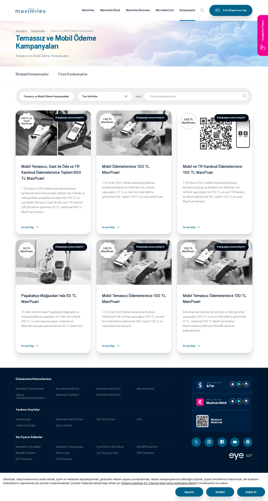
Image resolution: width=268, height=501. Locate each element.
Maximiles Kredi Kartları (69, 419)
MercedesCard (145, 388)
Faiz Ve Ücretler (105, 419)
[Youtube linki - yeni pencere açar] (235, 442)
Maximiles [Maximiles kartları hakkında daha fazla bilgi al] (88, 10)
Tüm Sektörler (90, 96)
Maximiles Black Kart (108, 394)
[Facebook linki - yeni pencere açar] (222, 442)
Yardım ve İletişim (26, 425)
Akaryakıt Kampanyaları (69, 446)
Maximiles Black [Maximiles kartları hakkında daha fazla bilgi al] (110, 10)
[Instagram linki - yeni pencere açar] (209, 442)
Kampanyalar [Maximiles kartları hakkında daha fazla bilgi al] (187, 10)
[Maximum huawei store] (246, 401)
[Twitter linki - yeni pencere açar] (196, 442)
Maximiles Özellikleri (67, 394)
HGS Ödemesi (64, 459)
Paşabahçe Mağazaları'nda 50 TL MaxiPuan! (49, 298)
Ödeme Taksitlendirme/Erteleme (30, 396)
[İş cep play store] (239, 384)
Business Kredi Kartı (67, 388)
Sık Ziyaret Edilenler (29, 437)
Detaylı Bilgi (27, 227)
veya (138, 96)
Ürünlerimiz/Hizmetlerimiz (34, 379)
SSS (139, 419)
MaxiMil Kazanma (147, 446)
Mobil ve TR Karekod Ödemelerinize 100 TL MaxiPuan (212, 169)
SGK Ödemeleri (145, 452)
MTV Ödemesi (24, 459)
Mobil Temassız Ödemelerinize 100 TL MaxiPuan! (134, 298)
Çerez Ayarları (64, 425)
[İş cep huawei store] (246, 384)
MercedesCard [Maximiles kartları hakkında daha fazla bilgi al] (164, 10)
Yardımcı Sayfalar (28, 409)
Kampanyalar (23, 419)
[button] (30, 10)
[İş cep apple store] (232, 384)
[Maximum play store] (239, 401)
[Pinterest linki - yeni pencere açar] (247, 442)
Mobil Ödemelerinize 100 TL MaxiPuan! (125, 169)
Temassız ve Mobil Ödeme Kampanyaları (45, 96)
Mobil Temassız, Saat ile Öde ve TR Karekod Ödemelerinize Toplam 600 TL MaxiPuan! (51, 172)
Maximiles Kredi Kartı (108, 388)
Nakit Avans (63, 452)
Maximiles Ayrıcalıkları (28, 446)
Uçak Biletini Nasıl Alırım (110, 446)
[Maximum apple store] (232, 401)
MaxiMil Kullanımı (26, 452)
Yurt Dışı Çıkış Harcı (107, 452)
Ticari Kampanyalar (72, 74)
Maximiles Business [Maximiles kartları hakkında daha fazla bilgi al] (138, 10)
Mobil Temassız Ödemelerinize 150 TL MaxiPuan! (215, 298)
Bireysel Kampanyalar (32, 74)
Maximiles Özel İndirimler (30, 388)
